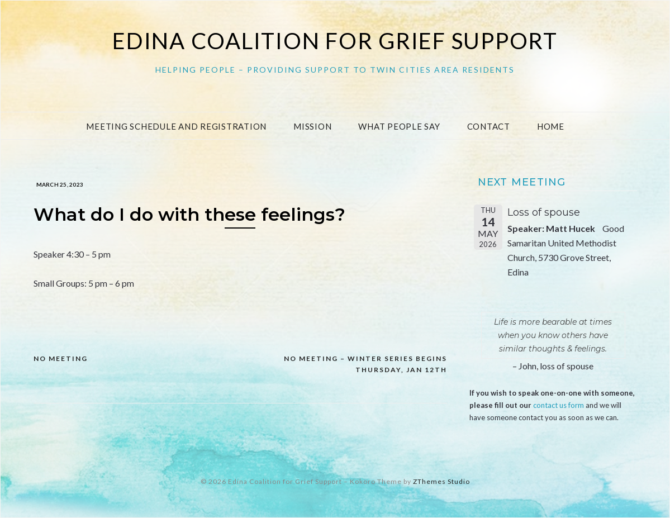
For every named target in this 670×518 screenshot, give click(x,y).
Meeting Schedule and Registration (176, 126)
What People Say (399, 126)
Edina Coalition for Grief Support (335, 40)
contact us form (558, 405)
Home (550, 126)
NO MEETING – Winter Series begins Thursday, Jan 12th (365, 364)
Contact (488, 126)
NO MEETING (61, 358)
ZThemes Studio (441, 481)
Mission (312, 126)
